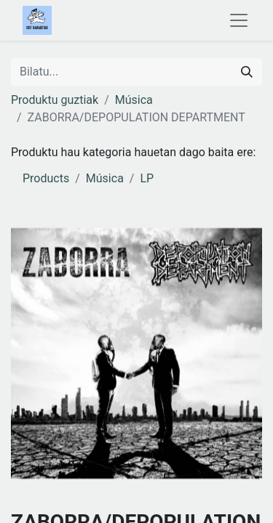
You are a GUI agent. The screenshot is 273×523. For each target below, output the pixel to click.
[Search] (247, 72)
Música (134, 100)
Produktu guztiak (54, 100)
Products (46, 178)
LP (147, 178)
